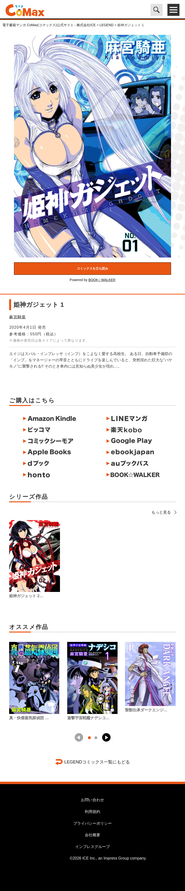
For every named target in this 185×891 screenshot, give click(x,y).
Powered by (92, 280)
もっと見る (164, 512)
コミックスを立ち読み (92, 268)
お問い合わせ (92, 800)
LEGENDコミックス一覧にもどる (97, 762)
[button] (106, 737)
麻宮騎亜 (17, 317)
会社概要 (92, 835)
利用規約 (92, 812)
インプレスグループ (92, 847)
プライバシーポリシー (92, 823)
